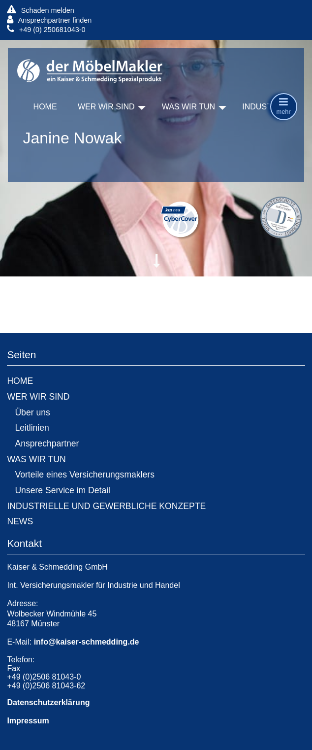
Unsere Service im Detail (62, 490)
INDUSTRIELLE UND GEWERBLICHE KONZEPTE (106, 506)
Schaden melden (40, 10)
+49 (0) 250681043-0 (46, 29)
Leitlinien (32, 428)
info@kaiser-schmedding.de (86, 642)
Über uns (32, 412)
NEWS (20, 521)
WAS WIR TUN (188, 106)
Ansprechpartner (47, 443)
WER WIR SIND (106, 106)
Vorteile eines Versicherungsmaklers (85, 474)
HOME (45, 106)
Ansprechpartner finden (49, 20)
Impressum (28, 720)
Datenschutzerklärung (48, 702)
